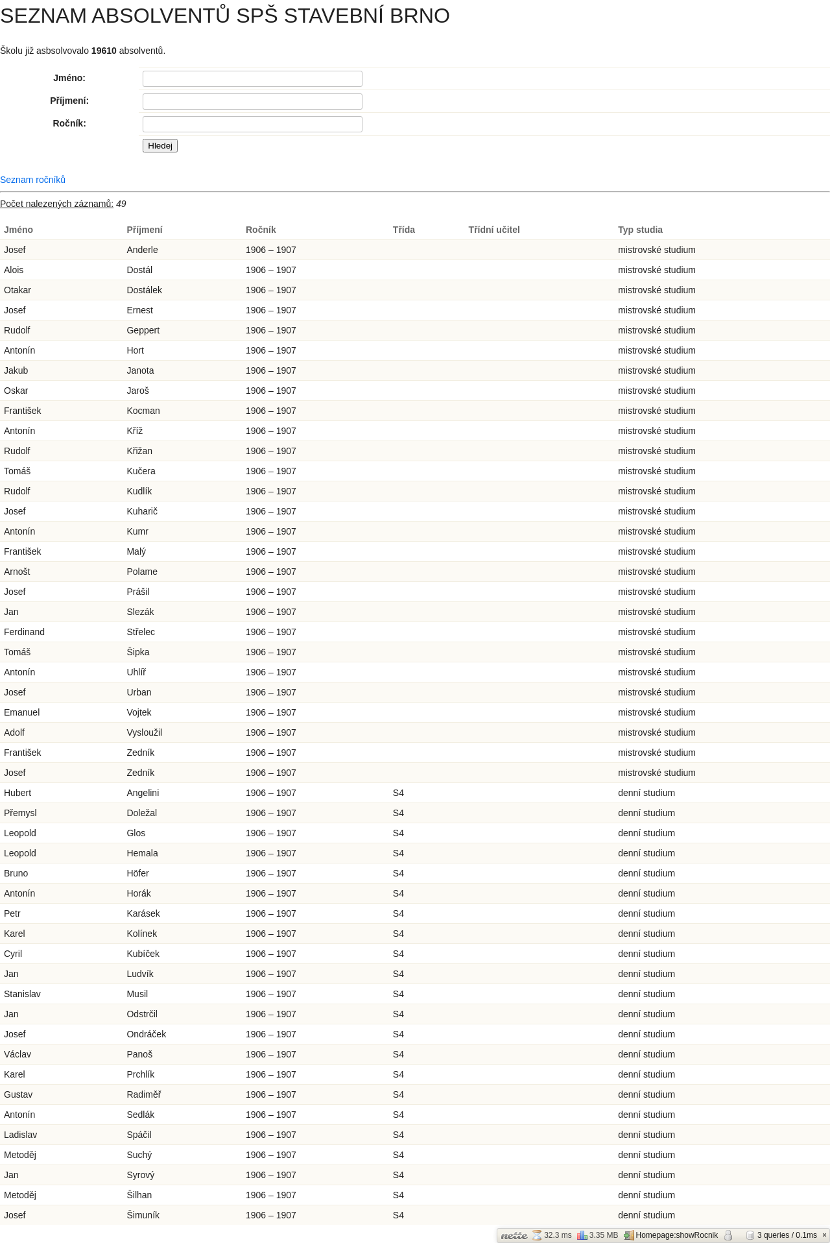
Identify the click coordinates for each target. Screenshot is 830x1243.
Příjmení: (69, 100)
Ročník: (69, 123)
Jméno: (69, 78)
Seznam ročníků (32, 180)
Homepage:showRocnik (671, 1235)
